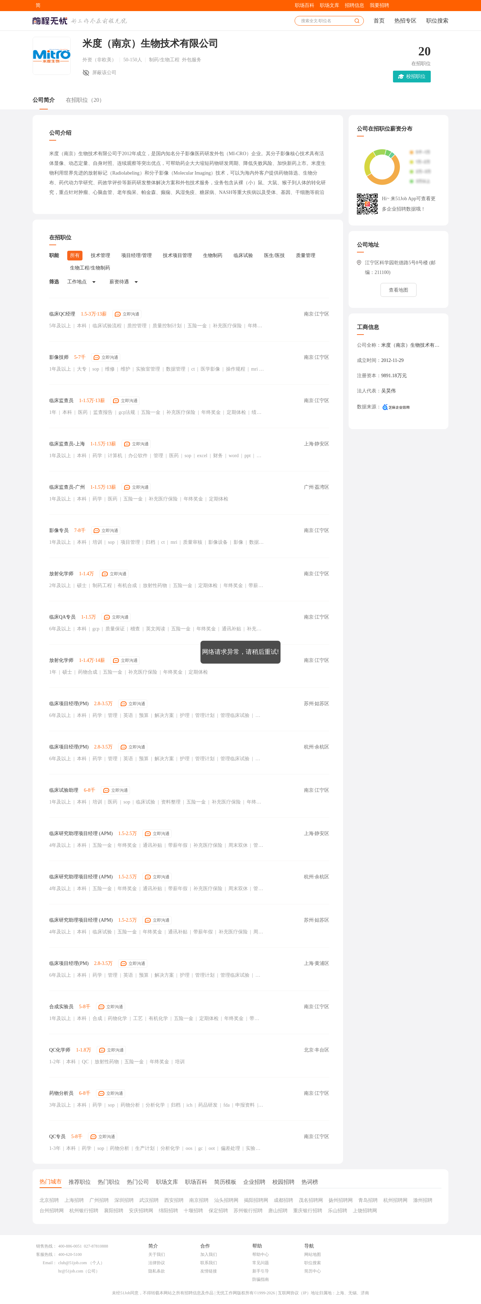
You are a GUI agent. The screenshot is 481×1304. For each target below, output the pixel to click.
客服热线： (46, 1254)
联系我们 (208, 1262)
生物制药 (212, 255)
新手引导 (260, 1271)
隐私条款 (156, 1271)
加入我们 (208, 1254)
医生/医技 (274, 255)
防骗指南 (260, 1279)
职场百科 (304, 5)
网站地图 (312, 1254)
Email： (50, 1262)
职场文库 (329, 5)
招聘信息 (354, 5)
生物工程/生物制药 (90, 267)
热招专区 (405, 21)
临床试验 (243, 255)
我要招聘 (379, 5)
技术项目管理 (177, 255)
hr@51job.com (70, 1271)
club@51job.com (72, 1262)
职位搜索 (437, 21)
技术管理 (100, 255)
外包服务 (191, 59)
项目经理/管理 (136, 255)
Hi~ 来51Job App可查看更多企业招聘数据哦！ (409, 204)
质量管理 (305, 255)
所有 (75, 255)
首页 (379, 21)
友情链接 (208, 1271)
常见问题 (260, 1262)
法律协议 (156, 1262)
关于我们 (156, 1254)
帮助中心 (260, 1254)
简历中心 (312, 1271)
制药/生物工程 (165, 59)
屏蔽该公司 (104, 72)
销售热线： (46, 1246)
